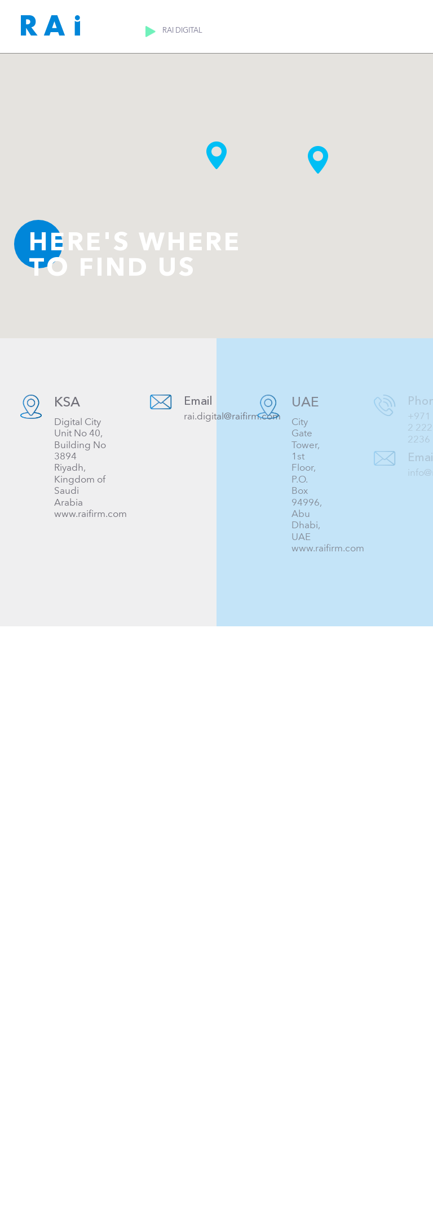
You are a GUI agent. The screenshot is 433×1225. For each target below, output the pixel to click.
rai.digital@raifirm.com (233, 416)
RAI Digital (191, 30)
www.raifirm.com (90, 513)
